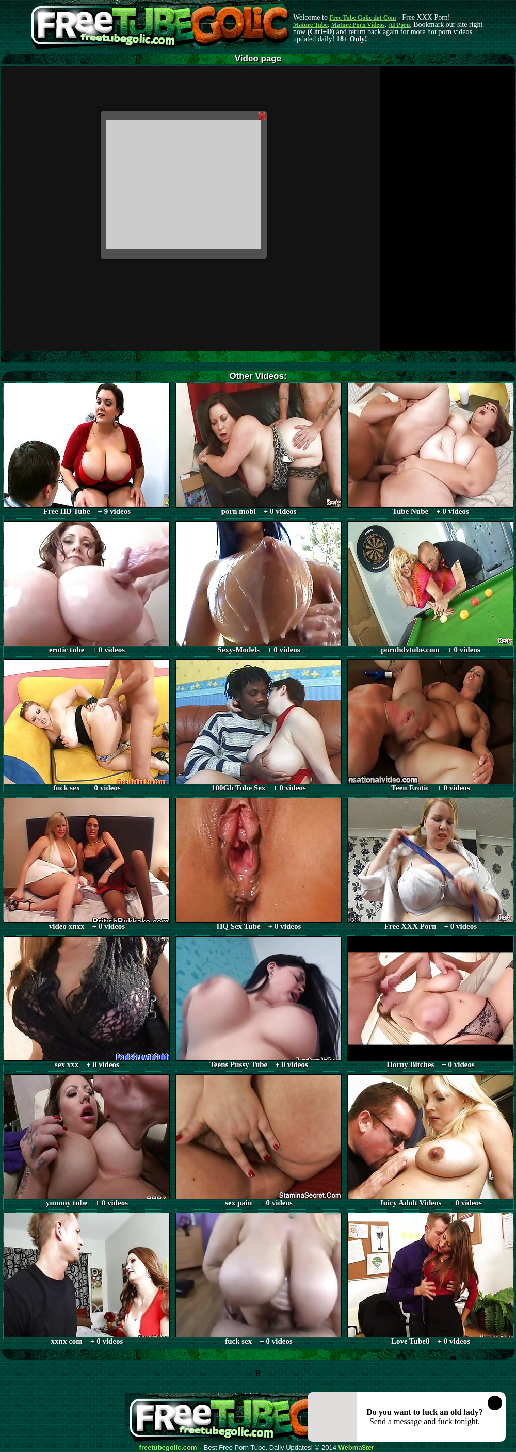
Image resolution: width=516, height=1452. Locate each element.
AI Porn (399, 24)
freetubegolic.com (168, 1447)
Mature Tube (310, 24)
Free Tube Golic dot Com (362, 17)
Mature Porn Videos (358, 24)
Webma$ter (356, 1447)
